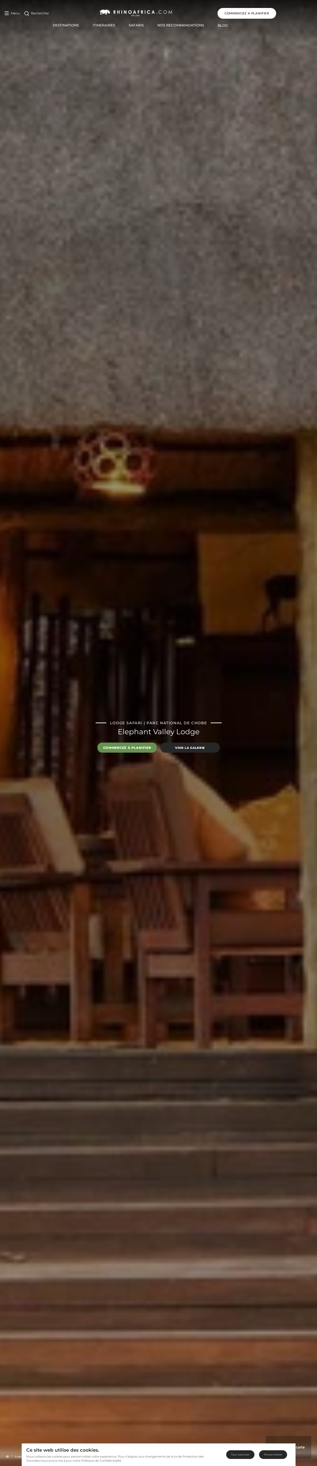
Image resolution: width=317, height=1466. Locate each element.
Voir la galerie (190, 747)
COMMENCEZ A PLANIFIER (283, 13)
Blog (241, 25)
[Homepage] (7, 1456)
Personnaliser (273, 1454)
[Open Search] (36, 13)
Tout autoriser (240, 1454)
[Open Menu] (12, 13)
